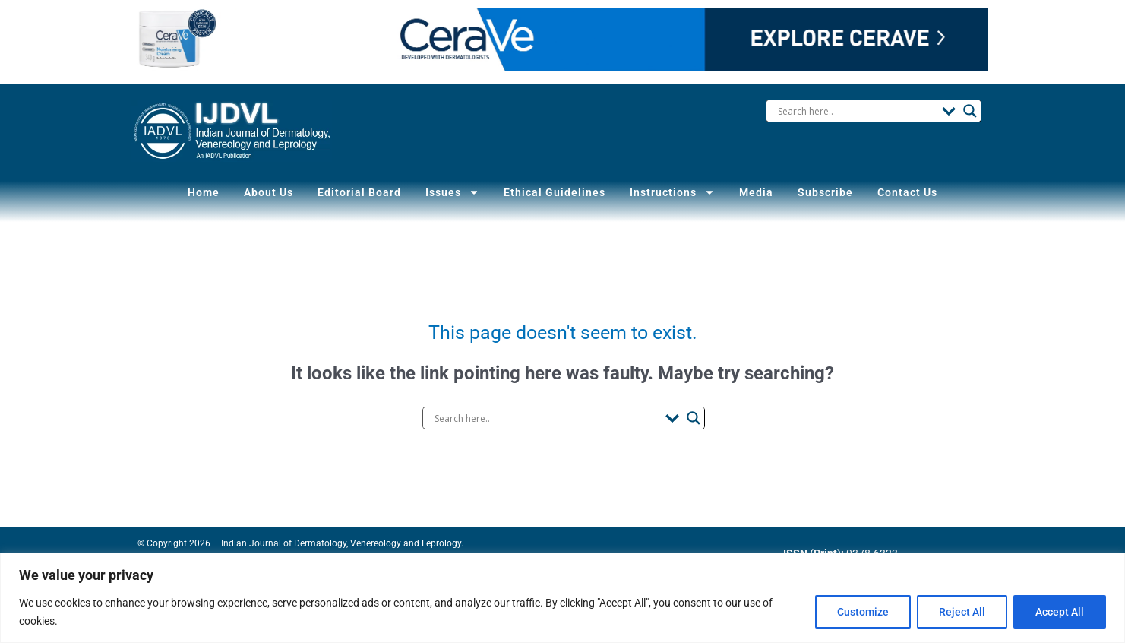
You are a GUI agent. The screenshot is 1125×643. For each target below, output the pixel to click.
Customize (863, 612)
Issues (458, 192)
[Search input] (856, 111)
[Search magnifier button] (970, 111)
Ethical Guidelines (556, 192)
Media (752, 192)
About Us (276, 192)
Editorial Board (367, 192)
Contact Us (898, 192)
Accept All (1059, 612)
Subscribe (819, 192)
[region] (562, 598)
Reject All (962, 612)
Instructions (670, 192)
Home (213, 192)
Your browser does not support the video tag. (562, 39)
